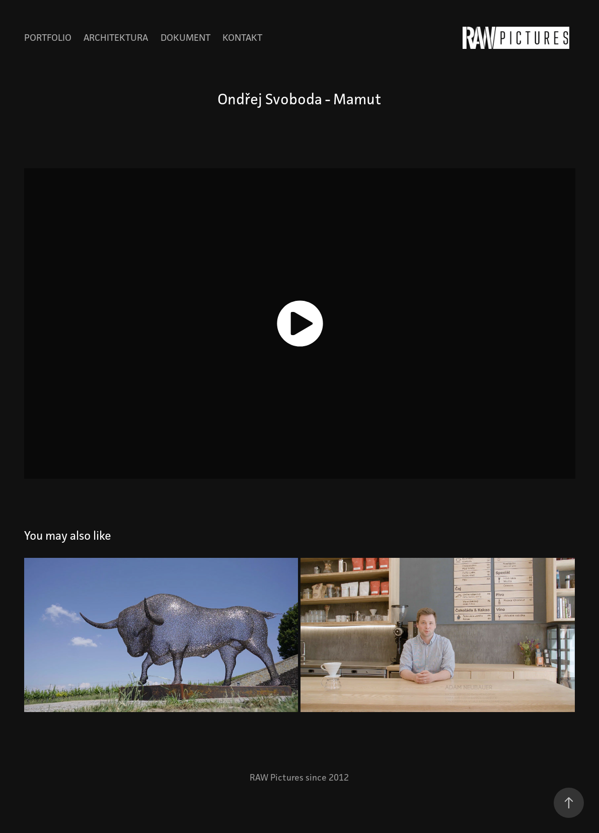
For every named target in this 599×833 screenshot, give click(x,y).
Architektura (116, 37)
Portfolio (47, 37)
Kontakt (242, 37)
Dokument (185, 37)
